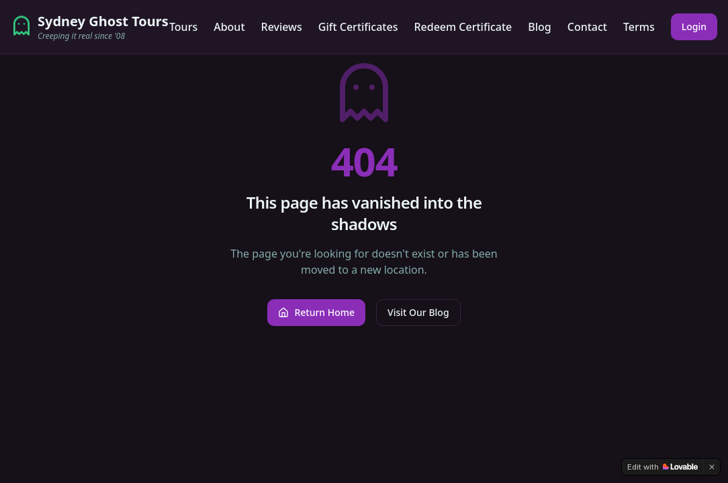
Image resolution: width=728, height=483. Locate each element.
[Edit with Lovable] (662, 467)
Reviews (281, 26)
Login (694, 26)
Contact (587, 26)
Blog (539, 26)
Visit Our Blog (418, 312)
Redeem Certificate (463, 26)
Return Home (316, 312)
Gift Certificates (358, 26)
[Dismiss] (712, 467)
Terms (639, 26)
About (229, 26)
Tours (183, 26)
